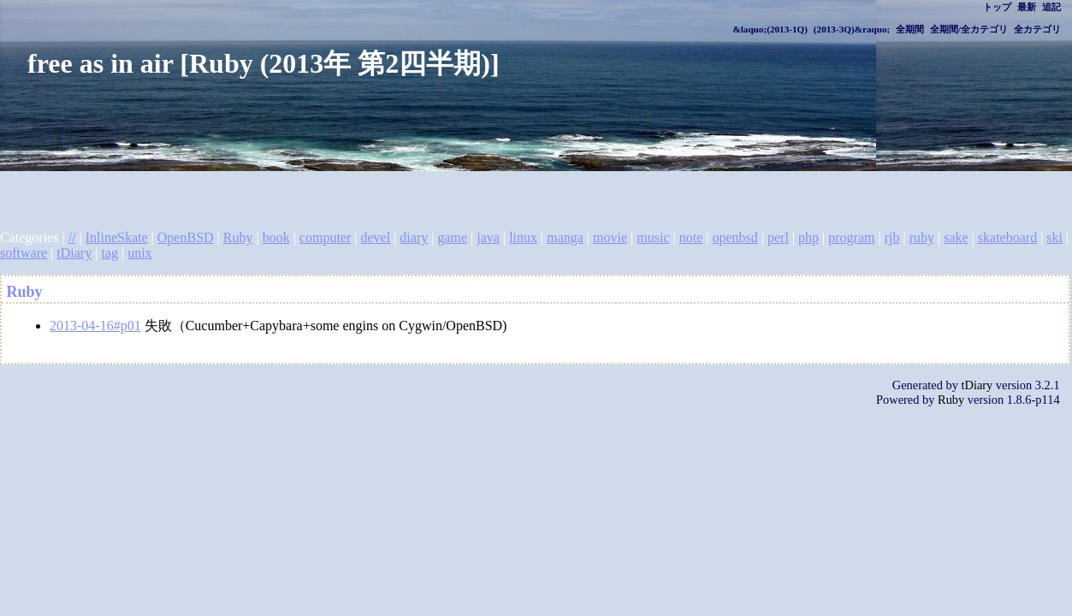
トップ (997, 7)
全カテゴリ (1037, 29)
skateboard (1007, 237)
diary (414, 237)
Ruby (238, 237)
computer (325, 237)
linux (523, 237)
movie (610, 237)
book (276, 237)
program (851, 237)
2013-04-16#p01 (95, 325)
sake (956, 237)
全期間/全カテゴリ (969, 29)
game (452, 237)
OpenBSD (185, 237)
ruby (921, 237)
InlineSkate (117, 237)
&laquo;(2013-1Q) (770, 29)
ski (1054, 237)
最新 (1026, 7)
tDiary (74, 253)
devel (375, 237)
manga (565, 237)
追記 (1051, 7)
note (691, 237)
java (488, 237)
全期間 (910, 29)
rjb (892, 237)
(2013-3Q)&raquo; (852, 29)
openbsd (734, 237)
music (653, 237)
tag (109, 253)
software (23, 253)
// (72, 237)
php (808, 237)
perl (778, 237)
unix (139, 253)
